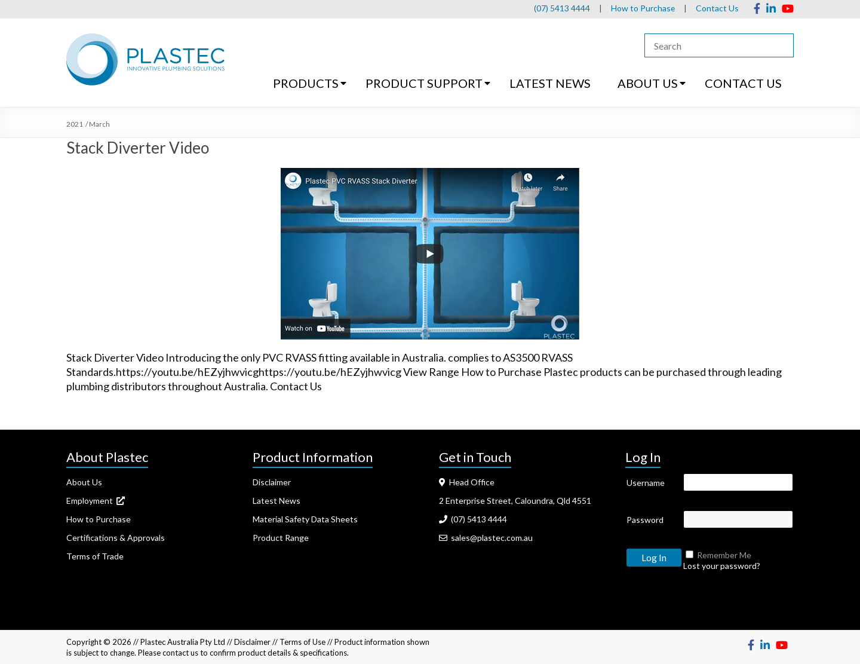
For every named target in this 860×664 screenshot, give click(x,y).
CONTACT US (743, 83)
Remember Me (724, 555)
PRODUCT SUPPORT (424, 83)
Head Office (466, 482)
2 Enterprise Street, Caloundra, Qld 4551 (515, 500)
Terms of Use (302, 642)
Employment (95, 500)
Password (645, 520)
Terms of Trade (95, 556)
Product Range (281, 538)
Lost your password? (721, 566)
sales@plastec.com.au (486, 538)
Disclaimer (272, 482)
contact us (180, 652)
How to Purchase (642, 8)
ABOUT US (648, 83)
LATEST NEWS (550, 83)
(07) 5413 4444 (561, 8)
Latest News (276, 500)
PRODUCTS (306, 83)
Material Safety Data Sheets (305, 519)
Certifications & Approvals (115, 538)
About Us (84, 482)
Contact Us (717, 8)
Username (645, 483)
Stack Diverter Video (137, 147)
